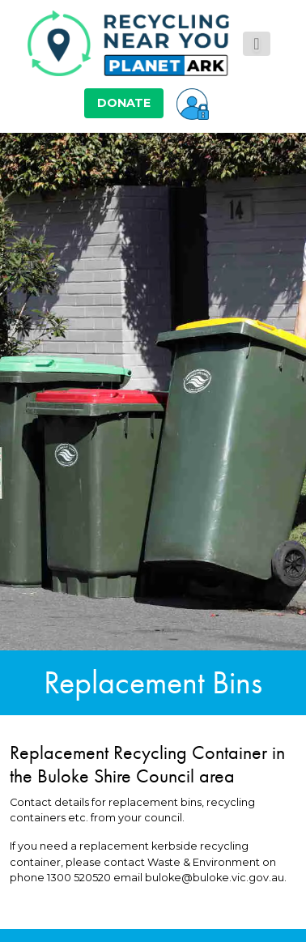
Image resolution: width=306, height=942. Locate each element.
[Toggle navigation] (256, 44)
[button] (192, 103)
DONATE (124, 103)
